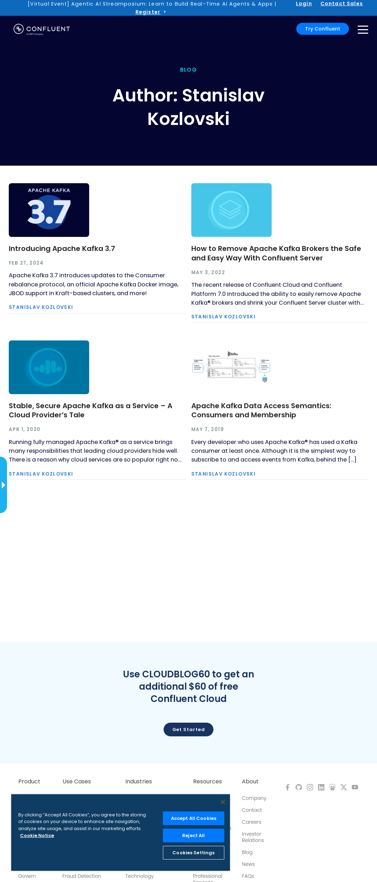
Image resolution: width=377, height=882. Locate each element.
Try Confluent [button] (322, 28)
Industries (138, 781)
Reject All (193, 835)
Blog (247, 852)
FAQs (248, 876)
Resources (207, 781)
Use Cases (76, 781)
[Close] (223, 802)
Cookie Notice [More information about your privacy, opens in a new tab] (37, 835)
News (248, 864)
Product (29, 781)
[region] (120, 832)
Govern (27, 876)
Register (147, 11)
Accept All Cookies (193, 818)
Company (254, 798)
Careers (251, 821)
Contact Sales (341, 3)
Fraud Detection (81, 876)
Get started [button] (188, 729)
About (250, 781)
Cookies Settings (193, 852)
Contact (252, 810)
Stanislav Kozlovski (41, 307)
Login (304, 3)
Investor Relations (253, 837)
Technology (139, 876)
